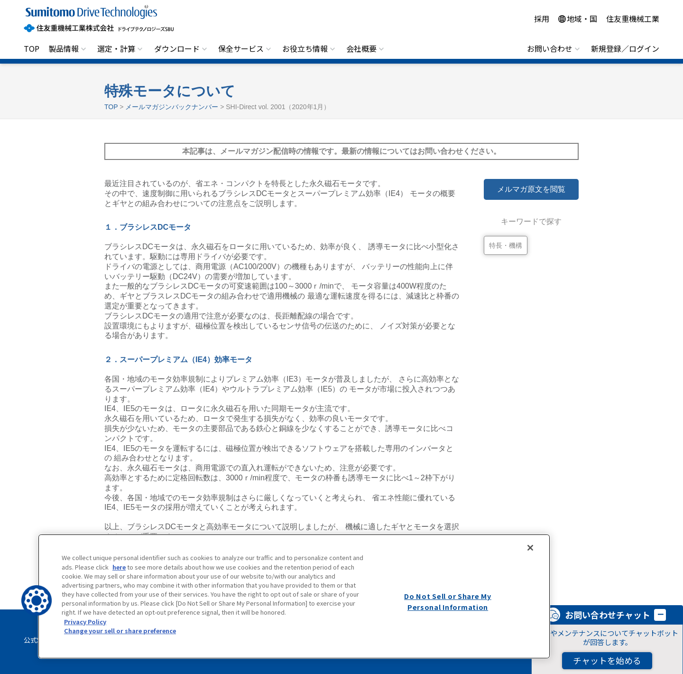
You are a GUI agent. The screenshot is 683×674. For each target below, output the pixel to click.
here (119, 566)
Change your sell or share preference (120, 630)
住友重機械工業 (632, 18)
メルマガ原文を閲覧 (531, 189)
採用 (541, 18)
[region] (294, 596)
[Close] (530, 547)
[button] (36, 600)
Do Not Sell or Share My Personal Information (447, 601)
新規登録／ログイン (625, 48)
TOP (31, 48)
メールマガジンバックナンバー (171, 107)
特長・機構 (505, 245)
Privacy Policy (85, 621)
